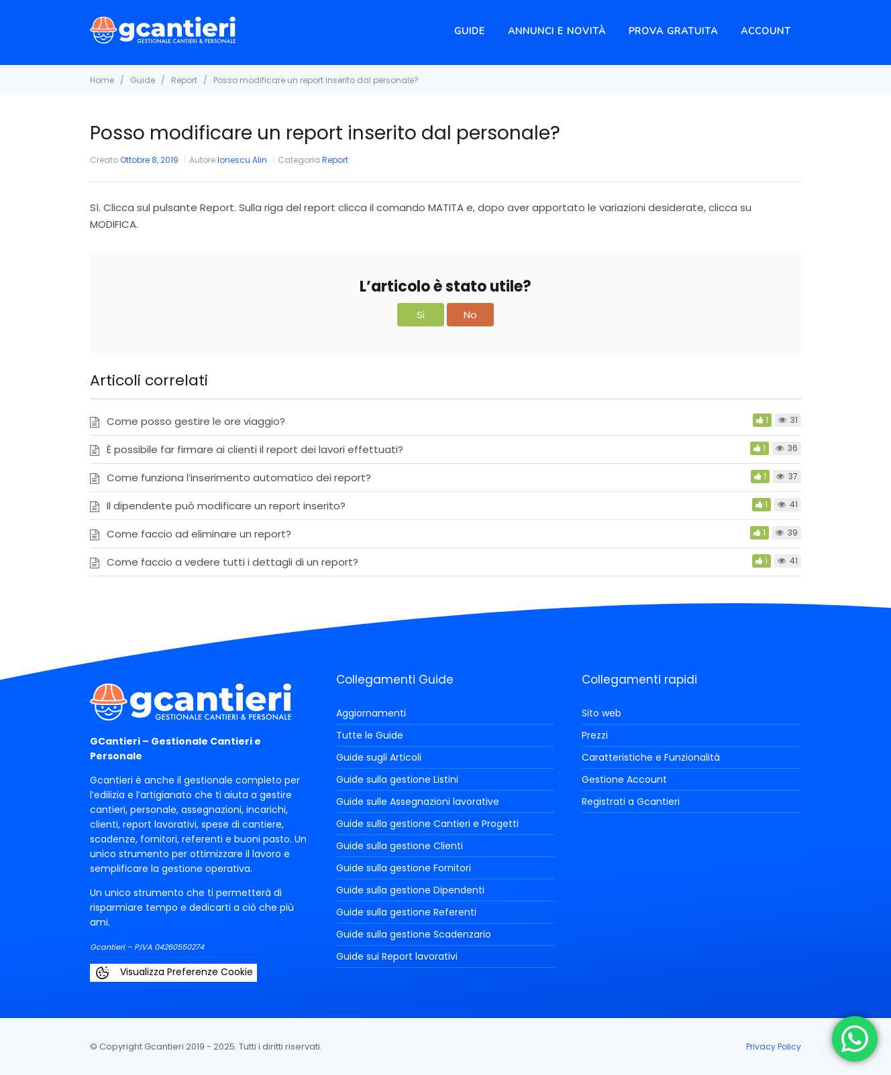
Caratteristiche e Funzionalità (651, 757)
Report (335, 160)
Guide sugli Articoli (378, 757)
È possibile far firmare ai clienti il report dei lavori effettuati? (255, 449)
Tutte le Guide (369, 735)
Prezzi (595, 735)
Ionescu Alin (242, 160)
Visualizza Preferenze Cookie (173, 972)
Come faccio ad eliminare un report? (199, 534)
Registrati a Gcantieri (631, 801)
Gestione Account (624, 779)
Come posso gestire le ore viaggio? (196, 421)
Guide (469, 31)
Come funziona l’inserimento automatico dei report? (239, 477)
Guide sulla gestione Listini (397, 779)
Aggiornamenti (371, 713)
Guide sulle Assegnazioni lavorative (417, 801)
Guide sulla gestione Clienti (399, 845)
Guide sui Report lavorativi (397, 956)
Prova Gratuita (673, 31)
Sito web (601, 713)
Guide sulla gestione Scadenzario (413, 934)
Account (766, 31)
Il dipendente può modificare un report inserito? (226, 506)
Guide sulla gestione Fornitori (403, 868)
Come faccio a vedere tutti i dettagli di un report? (232, 562)
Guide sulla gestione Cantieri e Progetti (427, 823)
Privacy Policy (773, 1046)
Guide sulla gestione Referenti (406, 912)
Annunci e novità (557, 31)
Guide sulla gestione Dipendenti (410, 890)
